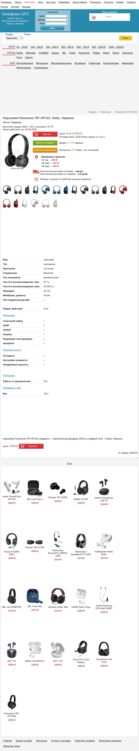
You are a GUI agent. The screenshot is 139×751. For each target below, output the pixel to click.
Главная (7, 740)
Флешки (26, 7)
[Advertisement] (69, 91)
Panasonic (84, 53)
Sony (19, 57)
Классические (111, 63)
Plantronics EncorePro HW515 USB (57, 553)
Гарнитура (94, 63)
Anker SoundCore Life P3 (104, 499)
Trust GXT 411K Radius (81, 661)
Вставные (80, 63)
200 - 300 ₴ (52, 47)
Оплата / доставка (61, 740)
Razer (106, 53)
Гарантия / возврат (85, 740)
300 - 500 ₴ (67, 47)
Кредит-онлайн (24, 740)
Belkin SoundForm (34, 661)
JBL (64, 53)
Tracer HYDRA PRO (11, 553)
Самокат (131, 2)
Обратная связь (11, 746)
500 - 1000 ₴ (99, 47)
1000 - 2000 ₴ (116, 47)
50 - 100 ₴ (21, 47)
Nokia (72, 53)
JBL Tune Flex (34, 606)
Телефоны (6, 2)
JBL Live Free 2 (35, 499)
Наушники (29, 2)
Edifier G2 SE (81, 499)
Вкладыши (42, 63)
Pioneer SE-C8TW (57, 497)
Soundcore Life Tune (104, 660)
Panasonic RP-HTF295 (11, 715)
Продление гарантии (110, 740)
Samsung (127, 53)
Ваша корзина (109, 12)
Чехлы (18, 2)
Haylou (55, 53)
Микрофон (128, 63)
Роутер (4, 7)
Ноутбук (15, 7)
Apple (19, 53)
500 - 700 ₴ (83, 47)
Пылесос (108, 2)
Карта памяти (79, 2)
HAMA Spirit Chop (81, 607)
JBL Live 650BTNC (11, 607)
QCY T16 (58, 661)
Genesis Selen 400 (58, 607)
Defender (31, 53)
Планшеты (95, 2)
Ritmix (116, 53)
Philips (96, 53)
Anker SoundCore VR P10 (11, 497)
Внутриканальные (61, 63)
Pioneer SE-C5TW (34, 547)
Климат (120, 2)
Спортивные (41, 67)
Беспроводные (24, 63)
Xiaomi (28, 57)
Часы (40, 2)
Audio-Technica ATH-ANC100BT (104, 607)
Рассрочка (41, 740)
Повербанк (64, 2)
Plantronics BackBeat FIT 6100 (81, 553)
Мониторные (23, 67)
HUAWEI (43, 53)
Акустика (51, 2)
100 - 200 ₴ (36, 47)
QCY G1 (11, 661)
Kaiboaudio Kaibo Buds (104, 553)
